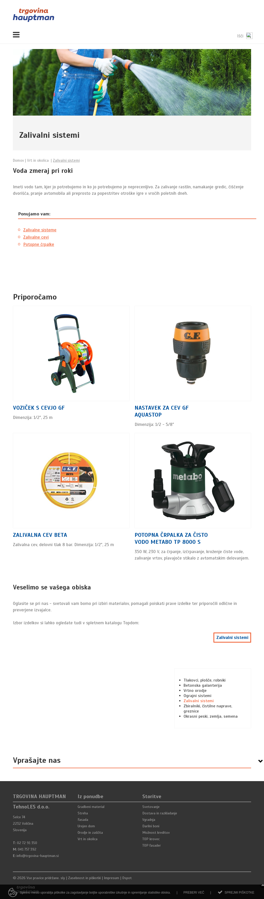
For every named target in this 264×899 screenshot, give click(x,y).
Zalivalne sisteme (39, 230)
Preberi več (193, 895)
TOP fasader (151, 845)
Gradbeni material (91, 807)
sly (63, 878)
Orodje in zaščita (90, 832)
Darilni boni (150, 826)
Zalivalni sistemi (232, 637)
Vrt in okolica (87, 839)
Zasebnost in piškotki (84, 878)
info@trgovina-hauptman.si (37, 856)
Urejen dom (86, 826)
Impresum (111, 878)
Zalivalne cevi (36, 237)
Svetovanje (151, 807)
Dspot (127, 878)
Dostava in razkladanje (159, 813)
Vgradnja (148, 819)
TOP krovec (151, 839)
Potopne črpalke (38, 244)
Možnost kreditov (156, 832)
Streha (83, 813)
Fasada (83, 819)
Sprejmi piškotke (239, 895)
